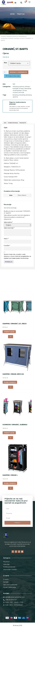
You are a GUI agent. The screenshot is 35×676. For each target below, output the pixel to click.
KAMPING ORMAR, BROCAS (13, 416)
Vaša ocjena (8, 264)
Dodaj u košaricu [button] (10, 424)
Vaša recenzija (9, 269)
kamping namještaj (19, 95)
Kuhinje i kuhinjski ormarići (16, 38)
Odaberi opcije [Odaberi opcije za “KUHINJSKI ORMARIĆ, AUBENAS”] (9, 474)
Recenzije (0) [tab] (23, 164)
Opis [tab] (5, 164)
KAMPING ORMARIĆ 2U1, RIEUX (15, 365)
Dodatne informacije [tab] (13, 164)
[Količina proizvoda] (5, 72)
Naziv (6, 280)
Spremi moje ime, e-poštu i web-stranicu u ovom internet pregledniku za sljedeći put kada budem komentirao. (17, 298)
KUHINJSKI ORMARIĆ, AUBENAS (15, 466)
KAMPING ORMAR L (10, 517)
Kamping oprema (12, 36)
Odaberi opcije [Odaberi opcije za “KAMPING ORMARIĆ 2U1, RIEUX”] (9, 373)
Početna (3, 36)
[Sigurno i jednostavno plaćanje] (6, 103)
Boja (5, 62)
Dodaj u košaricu (18, 72)
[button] (15, 2)
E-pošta (7, 287)
